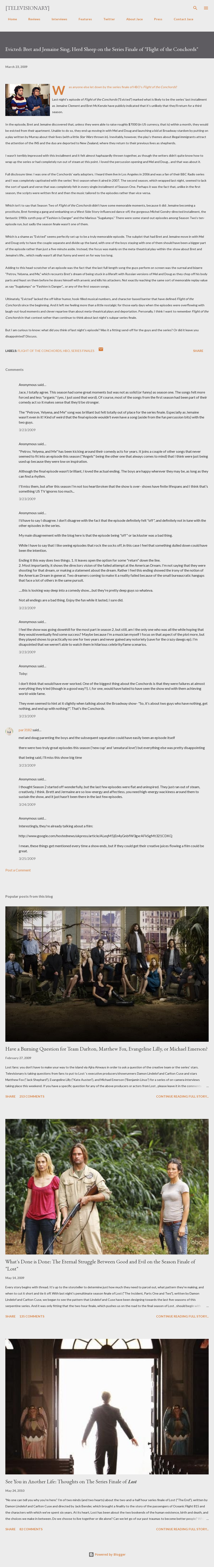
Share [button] (198, 351)
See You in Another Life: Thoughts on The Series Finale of (71, 1481)
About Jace (132, 19)
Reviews (32, 19)
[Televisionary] (27, 7)
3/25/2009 (27, 858)
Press (155, 19)
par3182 (25, 730)
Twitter (106, 19)
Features (82, 19)
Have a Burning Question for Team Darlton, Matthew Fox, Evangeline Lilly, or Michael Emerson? (106, 1048)
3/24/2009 (27, 804)
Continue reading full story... (182, 1096)
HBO (66, 351)
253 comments (31, 1096)
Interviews (57, 19)
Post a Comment (18, 870)
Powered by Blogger (107, 1554)
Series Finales (82, 351)
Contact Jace (181, 19)
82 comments (31, 1529)
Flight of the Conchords (40, 351)
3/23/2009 (27, 430)
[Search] (195, 8)
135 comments (31, 1316)
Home (9, 19)
